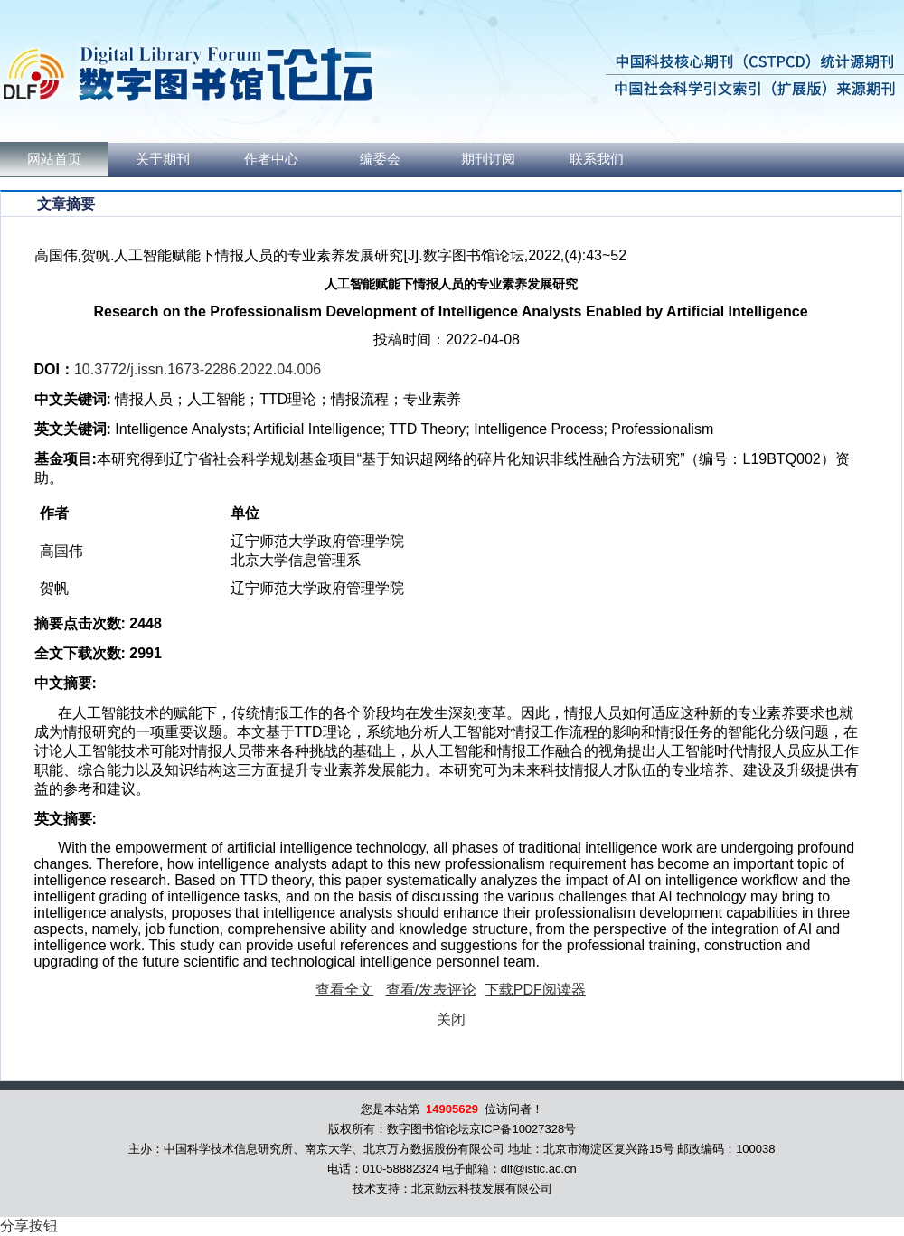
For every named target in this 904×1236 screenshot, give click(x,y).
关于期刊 (163, 159)
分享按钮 (29, 1225)
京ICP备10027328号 (523, 1129)
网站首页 (54, 159)
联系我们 (597, 159)
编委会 (380, 159)
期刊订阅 (488, 159)
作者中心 (271, 159)
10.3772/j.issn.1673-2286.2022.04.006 (197, 369)
